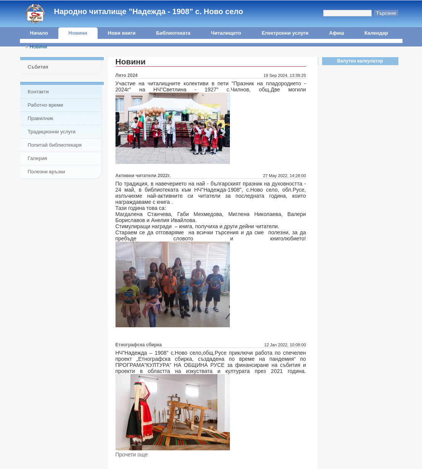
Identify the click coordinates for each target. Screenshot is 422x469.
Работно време (45, 105)
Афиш (336, 33)
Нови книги (122, 33)
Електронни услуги (285, 33)
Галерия (37, 158)
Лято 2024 (127, 75)
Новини (78, 33)
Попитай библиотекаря (55, 145)
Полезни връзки (46, 171)
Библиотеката (173, 33)
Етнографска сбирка (139, 344)
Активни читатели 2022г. (143, 175)
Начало (39, 33)
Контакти (38, 91)
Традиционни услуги (51, 131)
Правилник (40, 118)
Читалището (226, 33)
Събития (38, 67)
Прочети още (132, 454)
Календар (376, 33)
